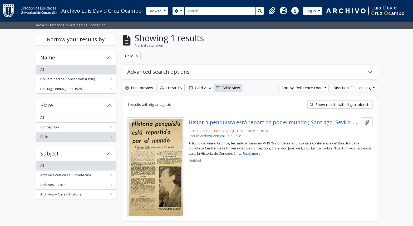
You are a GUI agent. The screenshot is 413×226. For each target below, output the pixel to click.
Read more (251, 153)
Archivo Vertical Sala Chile (220, 135)
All (42, 69)
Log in (311, 10)
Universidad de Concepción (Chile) (76, 80)
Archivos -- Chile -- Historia (76, 195)
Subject (49, 153)
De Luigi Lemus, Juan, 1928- (76, 89)
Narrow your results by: (76, 39)
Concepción (76, 128)
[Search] (220, 11)
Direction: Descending (352, 87)
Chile (76, 137)
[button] (272, 11)
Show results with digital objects (340, 104)
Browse (155, 10)
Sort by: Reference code (302, 87)
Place (46, 105)
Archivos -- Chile (76, 185)
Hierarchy (171, 87)
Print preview (139, 87)
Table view (228, 87)
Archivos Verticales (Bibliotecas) (76, 176)
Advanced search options (158, 71)
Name (47, 57)
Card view (200, 87)
